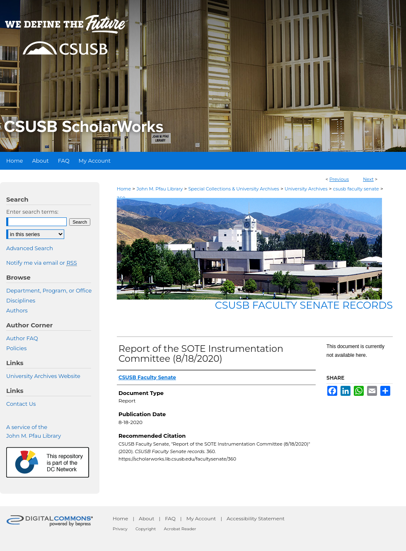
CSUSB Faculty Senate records (304, 305)
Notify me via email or (41, 262)
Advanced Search (29, 248)
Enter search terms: (32, 211)
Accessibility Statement (256, 518)
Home (124, 189)
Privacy (120, 528)
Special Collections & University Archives (233, 189)
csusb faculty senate (356, 189)
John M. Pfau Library (159, 189)
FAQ (170, 518)
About (146, 518)
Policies (16, 348)
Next (368, 179)
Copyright (145, 528)
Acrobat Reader (180, 528)
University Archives (306, 189)
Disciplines (20, 300)
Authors (17, 310)
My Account (201, 518)
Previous (339, 179)
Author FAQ (22, 338)
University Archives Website (43, 376)
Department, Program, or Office (49, 290)
